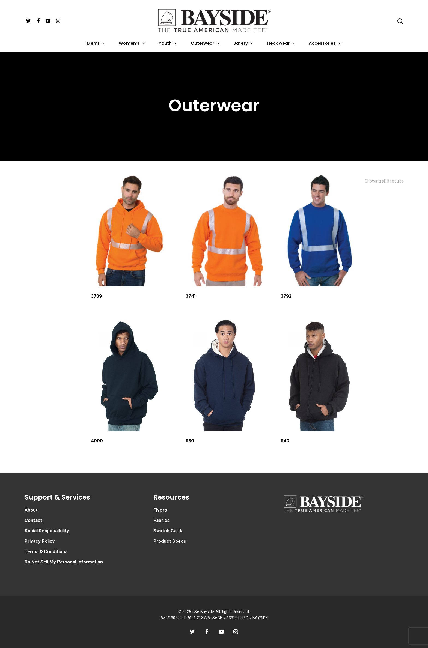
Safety (243, 43)
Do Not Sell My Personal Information (64, 562)
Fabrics (161, 520)
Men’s (96, 43)
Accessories (325, 43)
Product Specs (169, 541)
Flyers (160, 510)
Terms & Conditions (46, 551)
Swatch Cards (168, 530)
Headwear (281, 43)
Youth (168, 43)
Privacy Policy (40, 541)
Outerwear (205, 43)
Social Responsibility (47, 530)
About (31, 510)
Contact (33, 520)
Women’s (131, 43)
